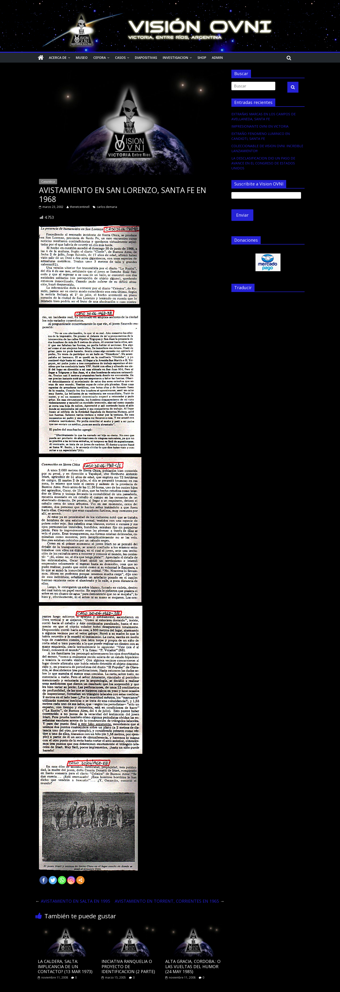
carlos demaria (107, 207)
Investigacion (175, 57)
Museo (82, 57)
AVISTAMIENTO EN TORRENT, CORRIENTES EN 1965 (169, 901)
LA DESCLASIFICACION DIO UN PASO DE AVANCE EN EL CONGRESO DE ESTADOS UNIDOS (263, 163)
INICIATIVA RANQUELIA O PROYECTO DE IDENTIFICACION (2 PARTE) (128, 966)
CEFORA (99, 57)
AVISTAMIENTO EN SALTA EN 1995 (72, 901)
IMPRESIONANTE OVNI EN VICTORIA (260, 126)
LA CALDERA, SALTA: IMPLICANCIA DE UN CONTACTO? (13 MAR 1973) (65, 966)
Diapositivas (146, 57)
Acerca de (58, 57)
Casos (120, 57)
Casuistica (48, 182)
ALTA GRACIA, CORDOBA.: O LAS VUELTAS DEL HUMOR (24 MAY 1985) (193, 966)
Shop (201, 57)
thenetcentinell (79, 207)
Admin (217, 57)
